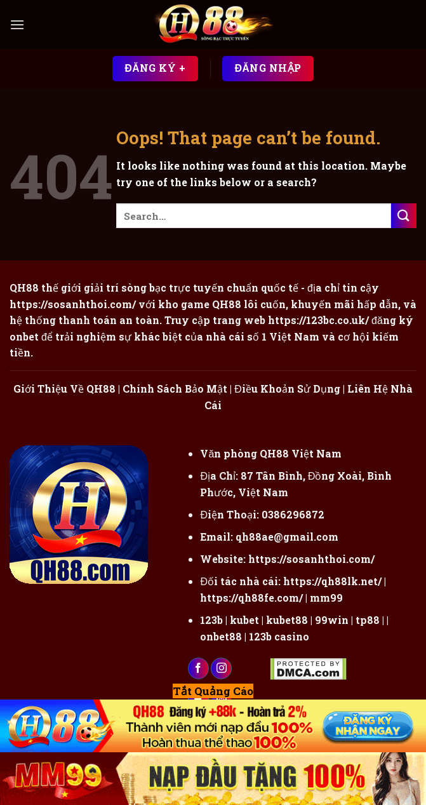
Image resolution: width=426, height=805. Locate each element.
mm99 (326, 597)
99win (332, 619)
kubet (244, 619)
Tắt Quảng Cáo (213, 691)
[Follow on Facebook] (198, 668)
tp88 (368, 619)
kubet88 (287, 619)
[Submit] (403, 215)
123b (211, 619)
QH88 (226, 304)
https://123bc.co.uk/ (318, 320)
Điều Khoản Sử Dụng (287, 388)
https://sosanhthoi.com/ (311, 558)
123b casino (279, 636)
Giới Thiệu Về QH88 (64, 388)
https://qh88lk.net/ (332, 581)
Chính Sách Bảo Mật (175, 388)
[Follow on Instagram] (221, 668)
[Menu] (17, 24)
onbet (24, 336)
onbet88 (221, 636)
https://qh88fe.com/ (251, 597)
